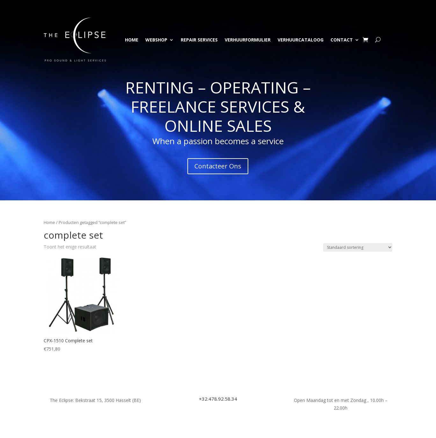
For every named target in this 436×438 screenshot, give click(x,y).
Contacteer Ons (217, 166)
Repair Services (199, 40)
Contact (342, 40)
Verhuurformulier (248, 40)
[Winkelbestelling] (357, 247)
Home (131, 40)
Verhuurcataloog (300, 40)
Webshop (156, 40)
